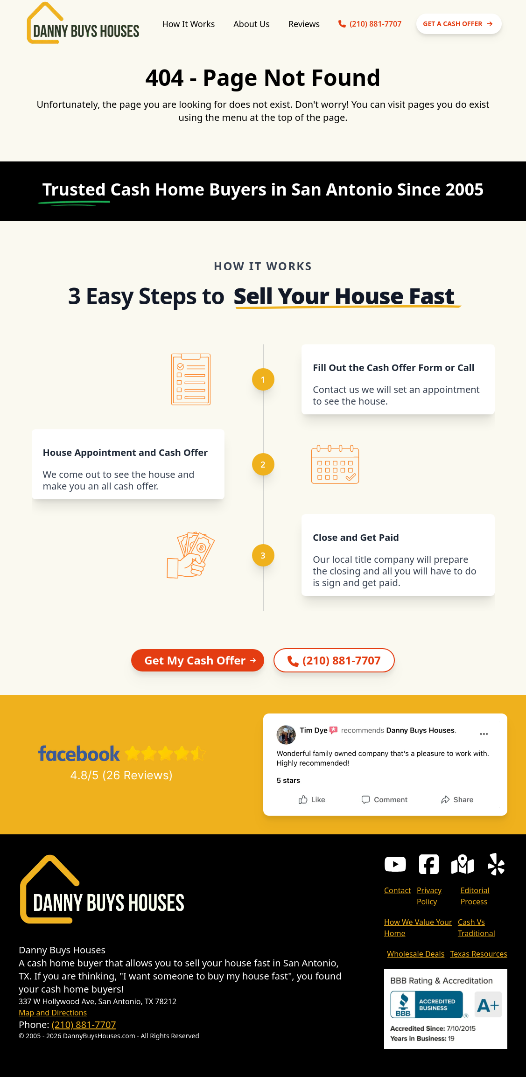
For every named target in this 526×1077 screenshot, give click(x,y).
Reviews (304, 23)
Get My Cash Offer (201, 660)
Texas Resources (478, 954)
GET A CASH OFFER (459, 23)
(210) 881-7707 (84, 1024)
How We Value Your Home (418, 927)
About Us (251, 23)
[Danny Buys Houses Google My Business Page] (462, 864)
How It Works (188, 23)
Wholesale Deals (415, 954)
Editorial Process (475, 896)
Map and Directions (53, 1012)
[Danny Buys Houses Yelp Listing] (496, 864)
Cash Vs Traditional (476, 927)
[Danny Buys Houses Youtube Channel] (395, 864)
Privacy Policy (429, 896)
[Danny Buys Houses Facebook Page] (429, 864)
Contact (397, 890)
